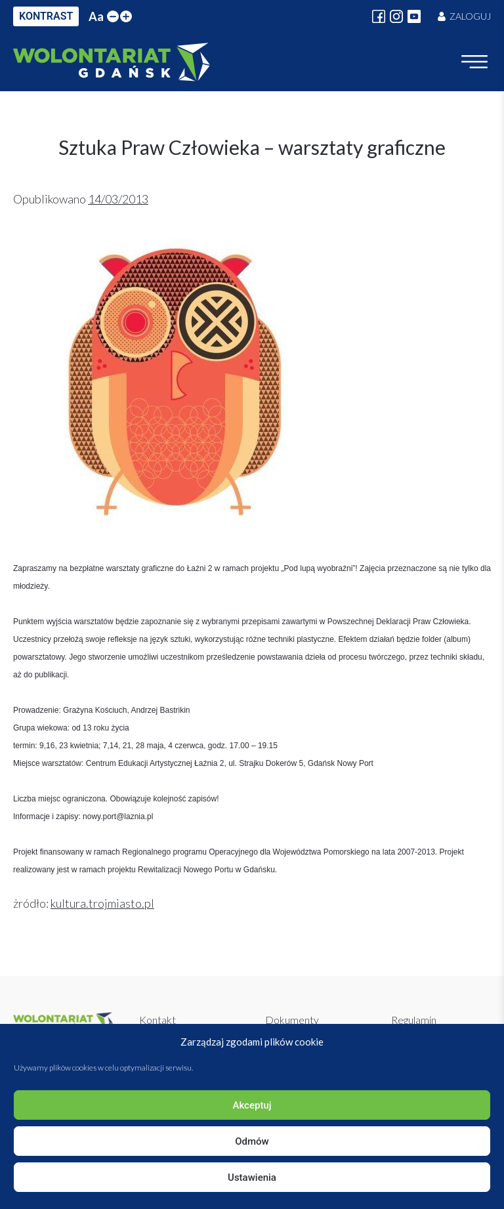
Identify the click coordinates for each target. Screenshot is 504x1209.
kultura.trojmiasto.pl (102, 903)
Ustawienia (252, 1177)
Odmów (252, 1141)
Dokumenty (292, 1019)
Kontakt (157, 1019)
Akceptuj (251, 1105)
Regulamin (413, 1019)
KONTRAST (46, 16)
